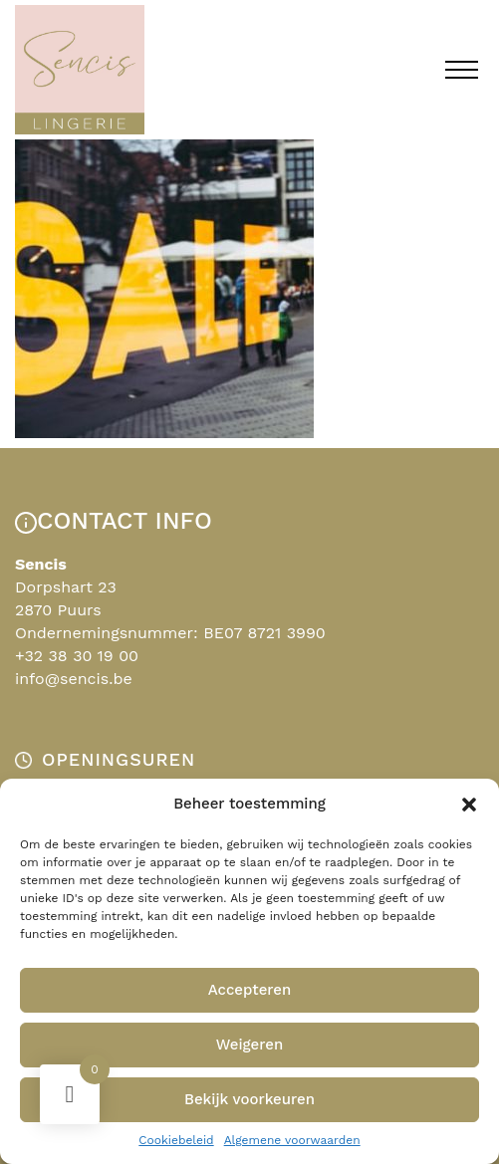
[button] (469, 805)
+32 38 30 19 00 (76, 655)
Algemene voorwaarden (292, 1140)
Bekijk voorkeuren (249, 1099)
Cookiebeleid (175, 1140)
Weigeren (250, 1044)
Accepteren (250, 990)
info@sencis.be (73, 678)
